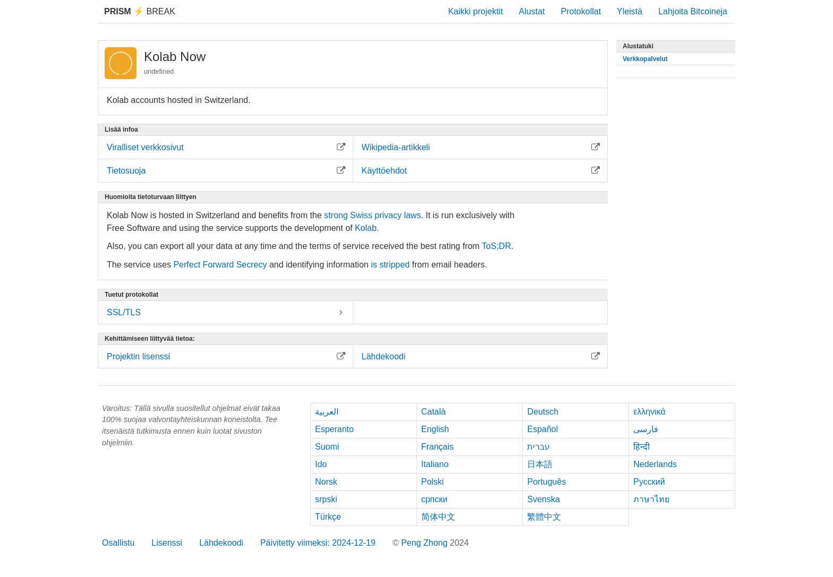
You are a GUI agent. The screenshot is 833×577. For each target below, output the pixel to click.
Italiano (435, 464)
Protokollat (581, 11)
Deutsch (542, 411)
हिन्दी (641, 446)
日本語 (539, 464)
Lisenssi (166, 542)
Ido (321, 464)
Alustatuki (638, 46)
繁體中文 (544, 516)
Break (139, 11)
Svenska (543, 499)
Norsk (326, 481)
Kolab (366, 227)
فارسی (645, 429)
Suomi (327, 446)
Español (542, 429)
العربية (326, 411)
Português (546, 481)
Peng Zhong (425, 542)
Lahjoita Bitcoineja (692, 11)
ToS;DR (496, 246)
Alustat (532, 11)
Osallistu (118, 542)
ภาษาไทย (651, 499)
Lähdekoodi (221, 542)
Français (437, 446)
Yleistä (629, 11)
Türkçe (328, 516)
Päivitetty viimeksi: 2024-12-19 (318, 542)
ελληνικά (649, 411)
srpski (326, 499)
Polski (432, 481)
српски (434, 499)
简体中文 (438, 516)
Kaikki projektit (475, 11)
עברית (538, 446)
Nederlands (655, 464)
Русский (649, 481)
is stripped (390, 264)
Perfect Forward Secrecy (220, 264)
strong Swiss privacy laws (372, 215)
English (435, 429)
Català (433, 411)
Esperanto (334, 429)
